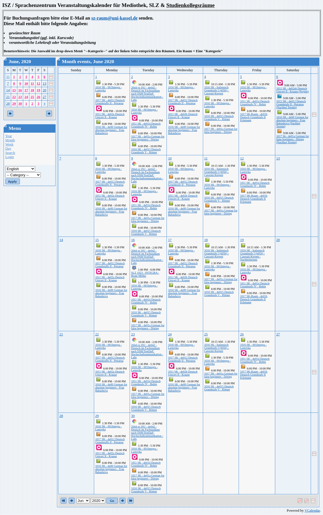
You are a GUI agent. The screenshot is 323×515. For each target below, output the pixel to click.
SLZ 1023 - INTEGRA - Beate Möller (145, 274)
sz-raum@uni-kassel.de (114, 18)
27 (44, 97)
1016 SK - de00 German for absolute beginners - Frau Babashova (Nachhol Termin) (292, 122)
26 (38, 97)
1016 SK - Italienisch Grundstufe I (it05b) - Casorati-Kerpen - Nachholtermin (252, 255)
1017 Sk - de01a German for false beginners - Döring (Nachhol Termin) (292, 139)
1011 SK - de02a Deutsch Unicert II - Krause (110, 116)
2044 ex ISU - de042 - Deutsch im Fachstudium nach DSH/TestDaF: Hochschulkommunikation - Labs (147, 93)
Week (9, 144)
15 (14, 90)
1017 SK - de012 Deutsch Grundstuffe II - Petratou (110, 102)
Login (9, 157)
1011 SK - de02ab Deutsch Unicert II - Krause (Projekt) (292, 90)
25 (32, 97)
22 (14, 97)
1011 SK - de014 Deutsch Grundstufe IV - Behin (145, 125)
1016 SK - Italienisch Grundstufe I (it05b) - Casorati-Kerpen (216, 90)
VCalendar (312, 510)
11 (32, 83)
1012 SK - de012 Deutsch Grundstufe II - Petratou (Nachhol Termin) (291, 104)
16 (20, 90)
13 (44, 83)
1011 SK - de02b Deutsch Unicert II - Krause (182, 116)
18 (32, 90)
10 (26, 83)
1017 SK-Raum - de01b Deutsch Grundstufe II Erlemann (253, 117)
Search (10, 153)
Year (8, 136)
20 (44, 90)
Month (10, 140)
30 (20, 104)
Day (8, 149)
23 (20, 97)
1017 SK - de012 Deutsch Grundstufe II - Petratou (183, 102)
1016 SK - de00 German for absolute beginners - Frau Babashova (111, 130)
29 (14, 104)
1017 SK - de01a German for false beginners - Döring (147, 138)
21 (8, 97)
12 (38, 83)
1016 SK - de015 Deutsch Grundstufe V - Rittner (146, 151)
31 (8, 77)
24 (26, 97)
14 (8, 90)
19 (38, 90)
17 (26, 90)
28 (8, 104)
